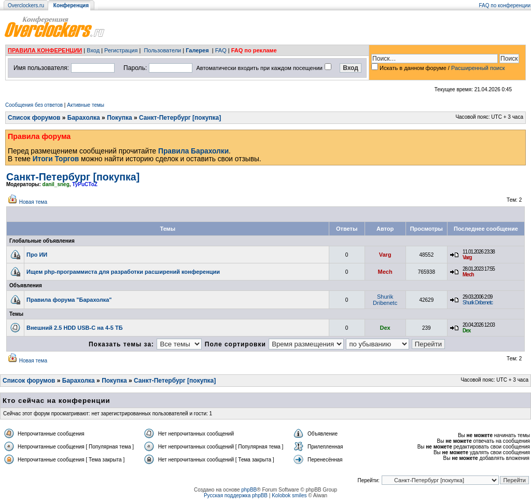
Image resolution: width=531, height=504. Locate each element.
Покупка (119, 117)
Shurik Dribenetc (385, 299)
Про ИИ (36, 254)
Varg (385, 254)
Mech (385, 272)
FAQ (221, 50)
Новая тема (33, 202)
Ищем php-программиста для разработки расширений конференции (123, 272)
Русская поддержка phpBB (236, 495)
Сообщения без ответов (34, 105)
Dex (385, 328)
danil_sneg (56, 184)
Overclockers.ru (26, 5)
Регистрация (120, 50)
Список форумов (34, 117)
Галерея (197, 50)
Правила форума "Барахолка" (69, 300)
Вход (93, 50)
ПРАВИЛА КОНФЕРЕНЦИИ (45, 50)
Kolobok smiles (289, 495)
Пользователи (162, 50)
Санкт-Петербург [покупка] (180, 117)
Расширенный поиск (478, 68)
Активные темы (85, 105)
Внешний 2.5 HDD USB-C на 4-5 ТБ (74, 328)
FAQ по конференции (504, 5)
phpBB (249, 490)
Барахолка (83, 117)
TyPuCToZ (84, 184)
